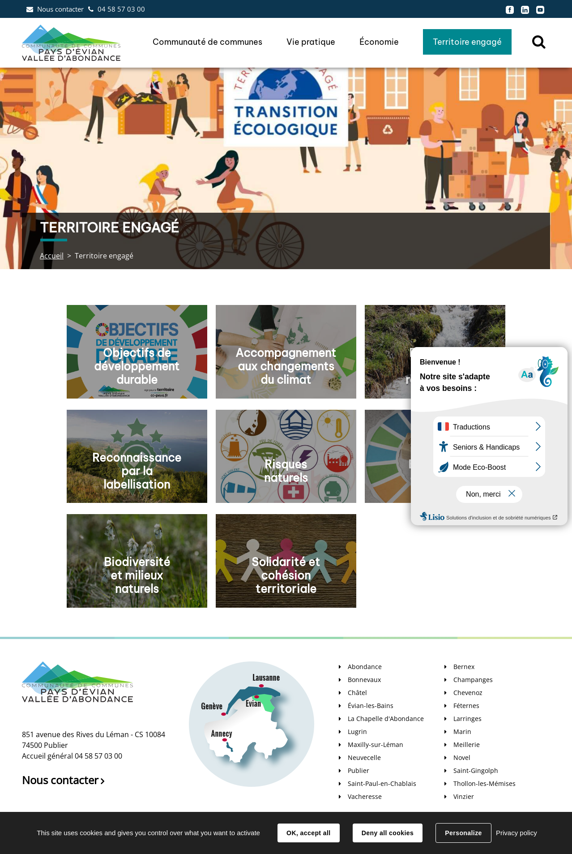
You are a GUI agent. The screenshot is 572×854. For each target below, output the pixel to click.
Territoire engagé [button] (467, 42)
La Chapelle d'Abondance (386, 718)
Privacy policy (516, 833)
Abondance (365, 666)
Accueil (52, 256)
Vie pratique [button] (310, 42)
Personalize (463, 833)
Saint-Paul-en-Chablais (382, 783)
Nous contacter (60, 8)
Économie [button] (379, 42)
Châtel (357, 692)
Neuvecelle (364, 757)
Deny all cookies (388, 833)
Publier (358, 770)
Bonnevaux (364, 679)
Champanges (473, 679)
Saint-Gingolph (475, 770)
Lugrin (357, 731)
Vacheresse (365, 796)
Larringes (467, 718)
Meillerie (466, 744)
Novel (461, 757)
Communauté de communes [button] (207, 42)
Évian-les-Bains (370, 705)
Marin (462, 731)
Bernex (463, 666)
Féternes (466, 705)
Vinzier (463, 796)
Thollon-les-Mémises (484, 783)
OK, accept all (308, 833)
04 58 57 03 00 (121, 8)
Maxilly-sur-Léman (375, 744)
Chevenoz (467, 692)
